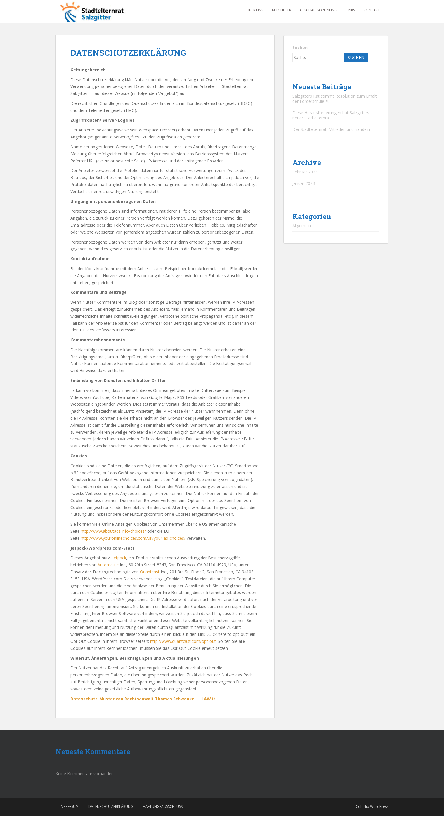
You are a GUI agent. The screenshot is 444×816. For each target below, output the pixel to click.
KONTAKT (372, 10)
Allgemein (301, 225)
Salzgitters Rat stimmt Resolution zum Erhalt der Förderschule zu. (334, 98)
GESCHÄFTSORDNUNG (318, 10)
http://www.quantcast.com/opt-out (183, 641)
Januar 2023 (303, 183)
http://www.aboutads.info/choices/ (113, 531)
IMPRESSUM (69, 806)
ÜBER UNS (255, 10)
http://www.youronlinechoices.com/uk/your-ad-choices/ (134, 538)
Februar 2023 (305, 172)
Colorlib (362, 806)
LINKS (350, 10)
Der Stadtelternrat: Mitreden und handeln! (331, 129)
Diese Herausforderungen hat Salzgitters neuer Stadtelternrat (330, 115)
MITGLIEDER (281, 10)
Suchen (300, 47)
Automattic (108, 564)
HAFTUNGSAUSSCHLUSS (163, 806)
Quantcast (149, 571)
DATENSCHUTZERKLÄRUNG (110, 806)
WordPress (379, 806)
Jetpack (119, 557)
